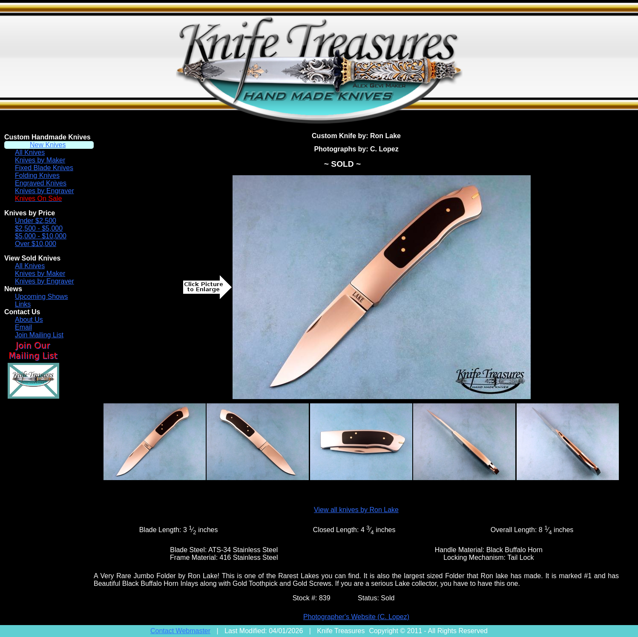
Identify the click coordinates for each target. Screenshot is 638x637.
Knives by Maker (40, 160)
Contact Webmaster (180, 630)
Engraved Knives (40, 183)
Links (23, 304)
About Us (29, 319)
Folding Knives (37, 175)
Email (23, 327)
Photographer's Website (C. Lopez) (356, 616)
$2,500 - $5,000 (39, 228)
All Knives (30, 152)
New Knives (48, 144)
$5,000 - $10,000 (40, 236)
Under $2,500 (35, 220)
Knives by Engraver (44, 190)
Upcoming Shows (41, 296)
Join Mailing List (39, 335)
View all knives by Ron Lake (356, 509)
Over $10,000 (35, 243)
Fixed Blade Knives (44, 167)
